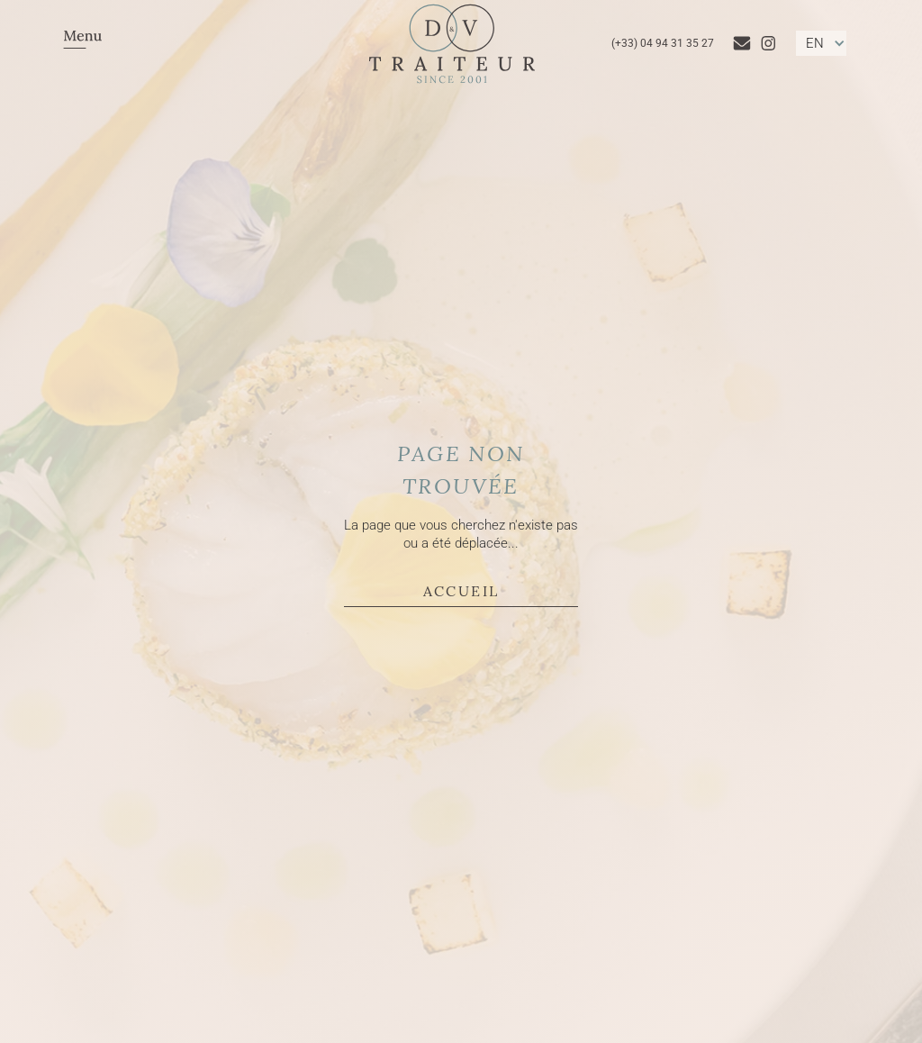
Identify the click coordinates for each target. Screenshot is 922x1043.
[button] (83, 43)
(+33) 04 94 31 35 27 (662, 43)
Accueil (461, 590)
